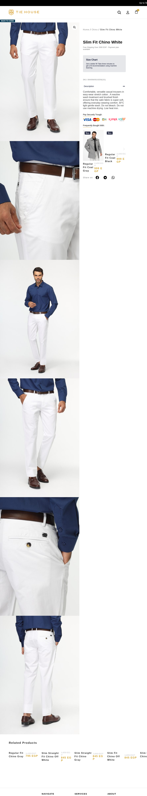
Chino (95, 29)
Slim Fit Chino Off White (113, 756)
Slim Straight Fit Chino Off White (50, 756)
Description (89, 86)
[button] (74, 27)
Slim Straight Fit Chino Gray (83, 756)
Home (86, 29)
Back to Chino (7, 21)
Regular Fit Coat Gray (88, 167)
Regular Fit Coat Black (110, 167)
